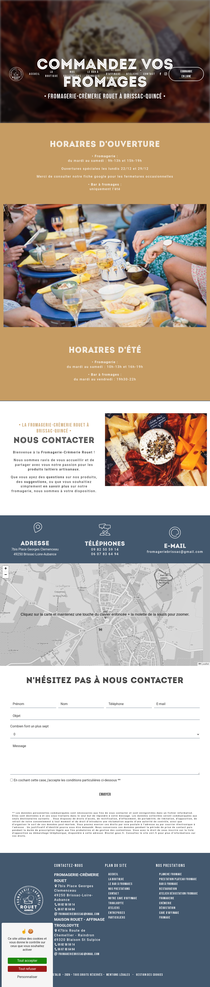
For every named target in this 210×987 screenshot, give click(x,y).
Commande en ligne (186, 71)
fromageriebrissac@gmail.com (175, 552)
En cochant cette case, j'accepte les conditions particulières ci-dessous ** (67, 761)
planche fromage (170, 874)
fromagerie (166, 898)
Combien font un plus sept (29, 708)
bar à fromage (168, 884)
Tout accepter (27, 961)
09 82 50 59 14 (105, 549)
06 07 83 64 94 (105, 554)
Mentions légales (118, 975)
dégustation (167, 908)
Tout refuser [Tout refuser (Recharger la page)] (27, 969)
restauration (168, 889)
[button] (105, 614)
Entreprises (116, 913)
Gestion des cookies (149, 975)
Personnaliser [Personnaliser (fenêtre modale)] (27, 977)
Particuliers (116, 918)
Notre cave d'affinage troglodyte (113, 71)
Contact (149, 71)
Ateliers (132, 71)
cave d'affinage (169, 913)
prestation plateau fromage (178, 879)
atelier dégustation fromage (178, 894)
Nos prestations (72, 71)
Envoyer (105, 776)
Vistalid (56, 975)
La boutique (51, 71)
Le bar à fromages (93, 71)
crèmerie (165, 903)
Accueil (34, 71)
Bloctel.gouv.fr (114, 814)
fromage (164, 918)
